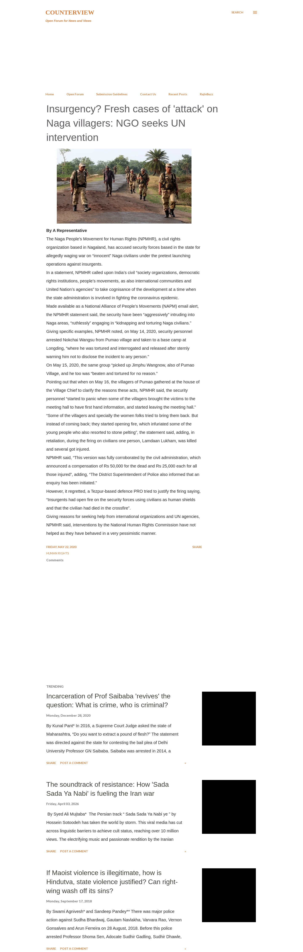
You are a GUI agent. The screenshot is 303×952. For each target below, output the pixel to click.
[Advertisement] (151, 57)
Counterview (69, 12)
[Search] (237, 12)
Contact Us (148, 94)
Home (49, 94)
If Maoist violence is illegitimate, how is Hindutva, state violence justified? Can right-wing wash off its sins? (112, 881)
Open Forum (75, 94)
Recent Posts (178, 94)
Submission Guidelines (112, 94)
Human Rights (57, 553)
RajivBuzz (206, 94)
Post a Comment (74, 763)
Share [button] (197, 547)
